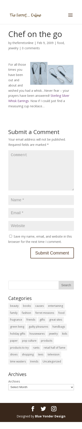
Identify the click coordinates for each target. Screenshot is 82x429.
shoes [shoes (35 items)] (13, 361)
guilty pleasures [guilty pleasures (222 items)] (38, 333)
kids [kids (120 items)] (64, 340)
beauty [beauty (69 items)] (14, 313)
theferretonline (22, 43)
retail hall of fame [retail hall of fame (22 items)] (54, 355)
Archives (14, 388)
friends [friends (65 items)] (30, 326)
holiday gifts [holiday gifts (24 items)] (17, 340)
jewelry (13, 48)
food (60, 43)
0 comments (31, 48)
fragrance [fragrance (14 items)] (16, 326)
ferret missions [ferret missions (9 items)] (44, 320)
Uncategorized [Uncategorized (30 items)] (52, 368)
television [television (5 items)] (53, 361)
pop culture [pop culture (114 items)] (29, 348)
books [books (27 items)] (27, 313)
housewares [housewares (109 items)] (37, 340)
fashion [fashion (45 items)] (26, 320)
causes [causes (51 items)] (39, 313)
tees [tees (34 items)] (40, 361)
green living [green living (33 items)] (17, 333)
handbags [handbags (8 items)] (58, 333)
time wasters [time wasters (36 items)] (18, 368)
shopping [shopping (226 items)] (28, 361)
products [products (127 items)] (46, 348)
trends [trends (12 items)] (34, 368)
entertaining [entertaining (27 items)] (55, 313)
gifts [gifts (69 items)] (42, 326)
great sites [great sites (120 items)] (55, 326)
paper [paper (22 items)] (14, 348)
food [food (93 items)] (61, 320)
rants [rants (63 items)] (36, 355)
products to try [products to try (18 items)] (19, 355)
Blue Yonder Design (50, 423)
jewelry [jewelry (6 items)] (53, 340)
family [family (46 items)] (13, 320)
